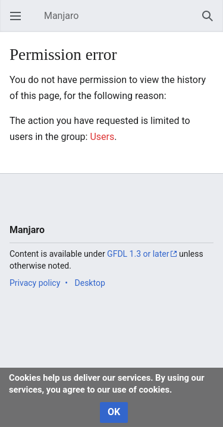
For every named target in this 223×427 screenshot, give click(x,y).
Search (211, 21)
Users (102, 136)
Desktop (90, 283)
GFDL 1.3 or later (138, 254)
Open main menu (19, 21)
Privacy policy (35, 283)
